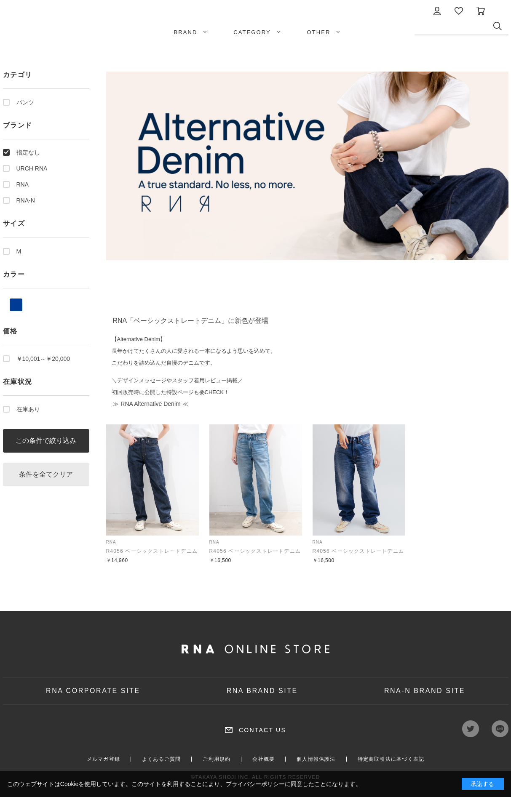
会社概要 (263, 759)
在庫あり (28, 409)
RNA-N (25, 200)
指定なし (28, 152)
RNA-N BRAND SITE (424, 690)
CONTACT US (262, 730)
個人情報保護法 (316, 759)
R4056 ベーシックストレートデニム (152, 551)
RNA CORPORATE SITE (93, 690)
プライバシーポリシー (255, 784)
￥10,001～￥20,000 (43, 358)
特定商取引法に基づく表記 (391, 759)
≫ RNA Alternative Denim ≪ (150, 403)
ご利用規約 (216, 759)
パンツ (25, 102)
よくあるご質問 (161, 759)
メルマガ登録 (103, 759)
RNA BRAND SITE (262, 690)
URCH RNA (32, 168)
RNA (22, 184)
